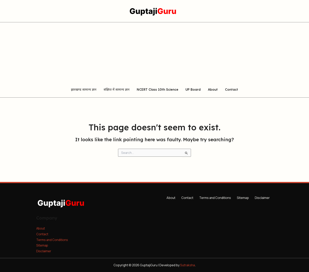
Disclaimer (43, 251)
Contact (229, 89)
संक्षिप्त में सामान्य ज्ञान (118, 89)
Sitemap (42, 245)
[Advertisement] (154, 52)
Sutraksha (187, 265)
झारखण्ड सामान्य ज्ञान (86, 89)
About (211, 89)
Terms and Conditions (52, 240)
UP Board (192, 89)
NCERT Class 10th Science (158, 89)
